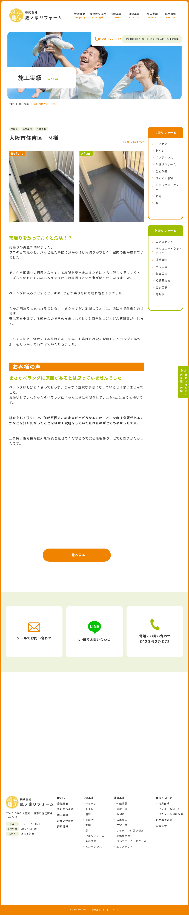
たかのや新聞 (164, 820)
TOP (12, 104)
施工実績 (152, 15)
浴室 (88, 814)
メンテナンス (164, 157)
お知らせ (161, 825)
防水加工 (121, 819)
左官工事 (161, 273)
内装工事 (116, 15)
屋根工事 (161, 266)
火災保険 (164, 803)
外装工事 (134, 15)
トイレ (160, 150)
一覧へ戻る (76, 555)
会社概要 (80, 15)
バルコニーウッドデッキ (131, 841)
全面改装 (161, 171)
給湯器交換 (163, 280)
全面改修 (90, 841)
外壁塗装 (161, 260)
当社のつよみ (98, 15)
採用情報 (170, 15)
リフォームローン (170, 809)
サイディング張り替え (130, 830)
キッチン (161, 143)
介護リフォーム (166, 164)
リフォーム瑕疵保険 (171, 814)
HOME (61, 797)
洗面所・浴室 (164, 178)
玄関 (158, 196)
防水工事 (161, 287)
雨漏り (160, 294)
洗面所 (89, 819)
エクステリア (164, 241)
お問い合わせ (65, 820)
